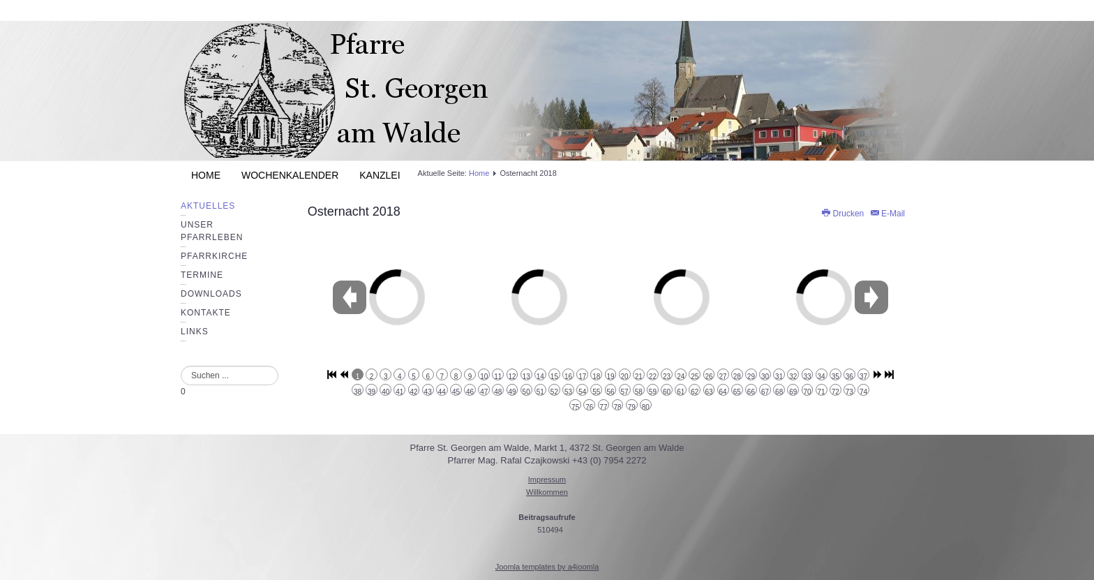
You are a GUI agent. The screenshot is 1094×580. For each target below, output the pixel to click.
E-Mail (887, 213)
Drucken (843, 213)
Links (195, 331)
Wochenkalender (289, 175)
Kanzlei (379, 175)
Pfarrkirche (214, 256)
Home (205, 175)
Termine (202, 275)
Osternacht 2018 (354, 211)
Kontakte (206, 313)
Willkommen (547, 492)
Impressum (547, 479)
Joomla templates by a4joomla (547, 567)
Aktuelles (208, 206)
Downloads (211, 294)
